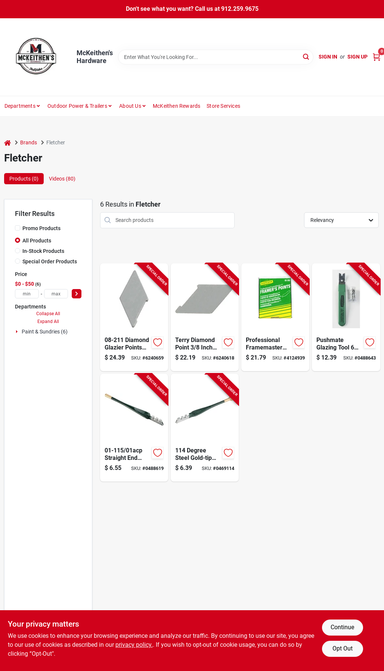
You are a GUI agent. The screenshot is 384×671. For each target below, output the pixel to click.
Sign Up (357, 57)
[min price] (27, 293)
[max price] (56, 293)
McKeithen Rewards (176, 106)
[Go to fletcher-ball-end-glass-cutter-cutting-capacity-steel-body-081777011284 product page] (205, 428)
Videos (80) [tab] (62, 179)
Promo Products (41, 228)
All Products (36, 240)
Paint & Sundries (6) (45, 332)
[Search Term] (215, 57)
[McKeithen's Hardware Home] (37, 57)
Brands (28, 142)
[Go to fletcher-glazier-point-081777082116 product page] (134, 317)
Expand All (48, 321)
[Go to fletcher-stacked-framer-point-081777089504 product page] (275, 317)
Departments (19, 106)
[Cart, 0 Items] (376, 57)
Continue (342, 627)
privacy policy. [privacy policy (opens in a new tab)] (134, 644)
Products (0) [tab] (23, 179)
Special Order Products (49, 261)
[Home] (7, 143)
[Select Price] (76, 293)
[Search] (306, 56)
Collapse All (48, 313)
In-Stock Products (43, 251)
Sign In (328, 57)
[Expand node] (17, 331)
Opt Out (342, 648)
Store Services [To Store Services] (223, 106)
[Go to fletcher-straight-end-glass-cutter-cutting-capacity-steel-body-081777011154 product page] (134, 428)
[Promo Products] (17, 228)
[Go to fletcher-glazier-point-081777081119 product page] (205, 317)
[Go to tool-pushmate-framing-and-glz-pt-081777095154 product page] (346, 317)
